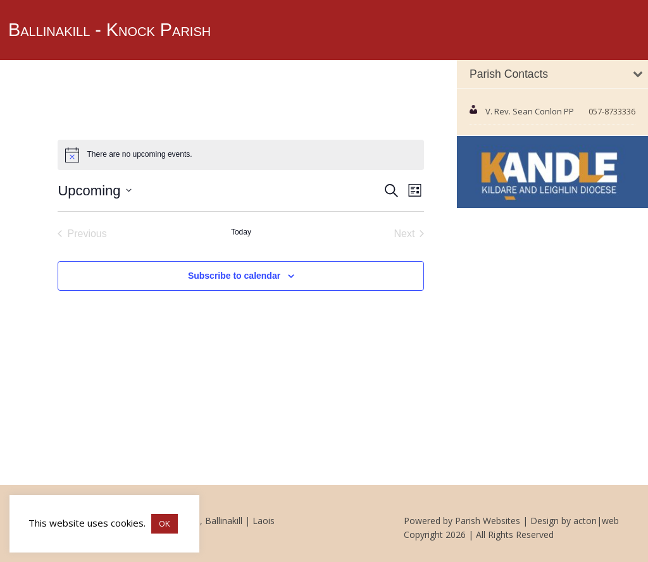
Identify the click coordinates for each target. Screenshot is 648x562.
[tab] (552, 74)
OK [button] (164, 523)
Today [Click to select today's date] (241, 232)
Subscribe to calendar (234, 276)
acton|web (596, 521)
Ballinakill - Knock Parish (109, 30)
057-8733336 (612, 111)
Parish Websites (487, 521)
